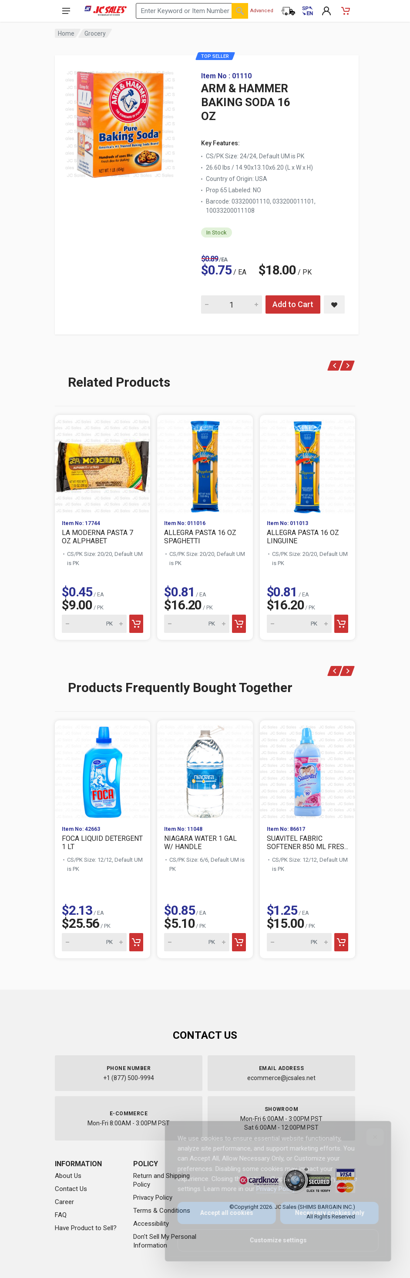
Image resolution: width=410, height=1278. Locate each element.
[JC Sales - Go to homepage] (105, 11)
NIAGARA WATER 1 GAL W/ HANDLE (200, 842)
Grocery (95, 33)
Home (66, 33)
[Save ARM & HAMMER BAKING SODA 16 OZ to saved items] (334, 304)
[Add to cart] (136, 624)
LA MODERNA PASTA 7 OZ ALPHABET (97, 537)
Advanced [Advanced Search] (261, 10)
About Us (68, 1176)
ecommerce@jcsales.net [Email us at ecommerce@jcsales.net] (281, 1077)
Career (64, 1202)
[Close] (369, 1137)
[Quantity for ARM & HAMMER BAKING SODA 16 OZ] (231, 304)
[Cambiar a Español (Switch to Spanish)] (307, 11)
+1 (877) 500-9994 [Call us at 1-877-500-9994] (128, 1077)
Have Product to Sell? (86, 1228)
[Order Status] (288, 11)
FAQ (61, 1215)
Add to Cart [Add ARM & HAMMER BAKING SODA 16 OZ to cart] (292, 304)
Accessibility (151, 1224)
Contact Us (71, 1189)
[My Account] (326, 11)
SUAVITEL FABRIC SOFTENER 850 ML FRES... (307, 842)
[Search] (240, 11)
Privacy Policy (152, 1197)
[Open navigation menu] (66, 11)
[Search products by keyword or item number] (192, 11)
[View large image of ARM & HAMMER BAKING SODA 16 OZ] (120, 122)
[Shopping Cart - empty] (345, 11)
